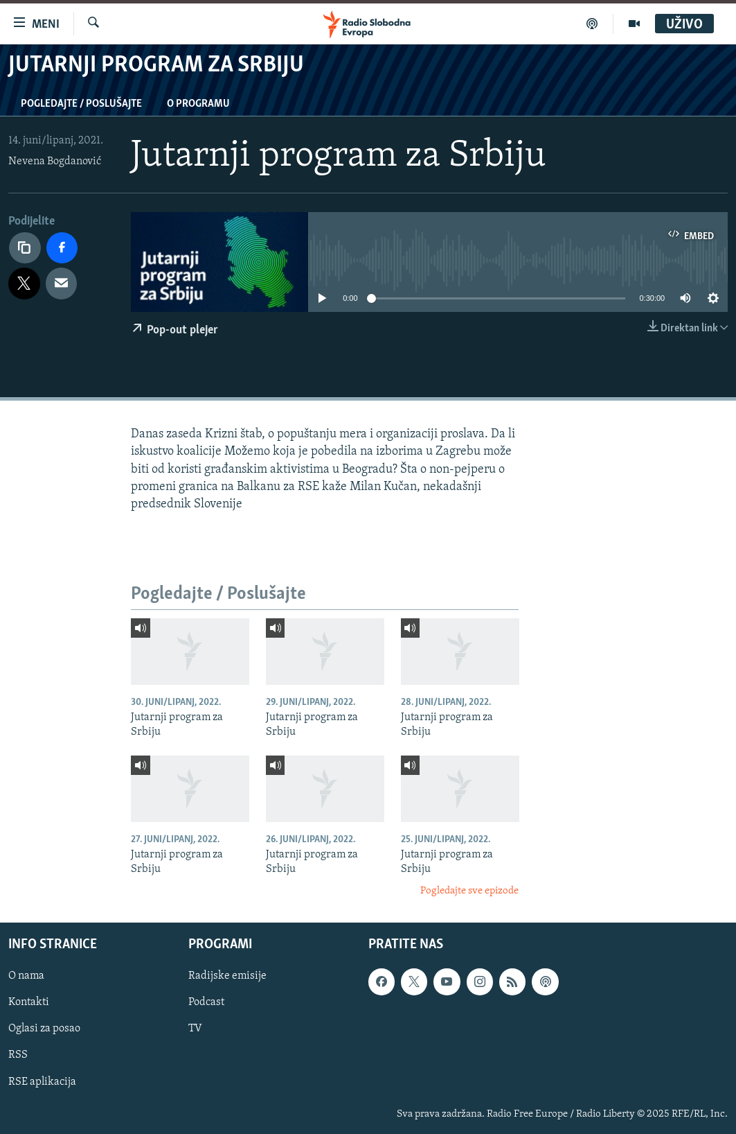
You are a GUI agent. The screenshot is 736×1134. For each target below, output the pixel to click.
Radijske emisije (227, 976)
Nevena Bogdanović (54, 161)
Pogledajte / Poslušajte (81, 104)
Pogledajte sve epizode (469, 891)
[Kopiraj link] (25, 248)
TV (195, 1028)
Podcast (206, 1002)
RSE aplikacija (42, 1081)
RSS (18, 1055)
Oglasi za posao (44, 1028)
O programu (198, 104)
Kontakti (28, 1002)
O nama (26, 976)
